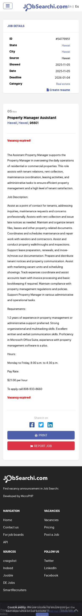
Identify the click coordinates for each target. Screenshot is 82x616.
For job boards (13, 534)
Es (77, 6)
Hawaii (66, 45)
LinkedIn (50, 568)
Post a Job (51, 534)
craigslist (9, 560)
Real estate (63, 84)
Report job (41, 446)
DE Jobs (9, 582)
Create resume (58, 90)
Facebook (51, 575)
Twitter (49, 560)
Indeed (8, 568)
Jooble (8, 575)
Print (41, 435)
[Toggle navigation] (7, 6)
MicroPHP (27, 496)
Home (7, 520)
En (69, 6)
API (5, 542)
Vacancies (51, 520)
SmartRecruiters (14, 590)
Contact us (11, 527)
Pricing (49, 527)
